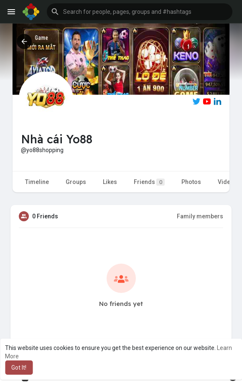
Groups (76, 182)
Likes (110, 182)
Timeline (37, 182)
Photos (191, 182)
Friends (149, 182)
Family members (200, 216)
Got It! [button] (18, 367)
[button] (139, 11)
